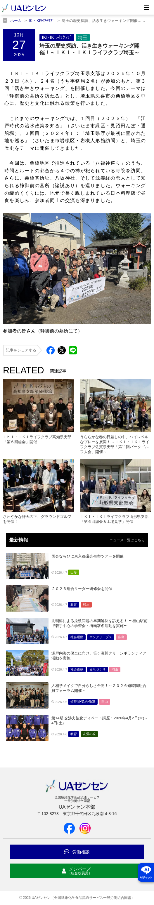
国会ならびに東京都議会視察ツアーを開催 (87, 556)
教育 (73, 604)
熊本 (86, 604)
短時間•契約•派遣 (82, 701)
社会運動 (76, 637)
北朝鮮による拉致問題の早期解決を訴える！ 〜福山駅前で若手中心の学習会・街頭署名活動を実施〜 (99, 623)
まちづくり (97, 669)
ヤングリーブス (100, 637)
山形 (73, 572)
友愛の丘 (89, 734)
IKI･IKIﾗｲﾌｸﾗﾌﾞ (57, 37)
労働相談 (76, 851)
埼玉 (82, 37)
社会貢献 (76, 669)
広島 (121, 637)
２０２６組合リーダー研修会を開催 (81, 588)
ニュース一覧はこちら (127, 540)
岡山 (115, 669)
